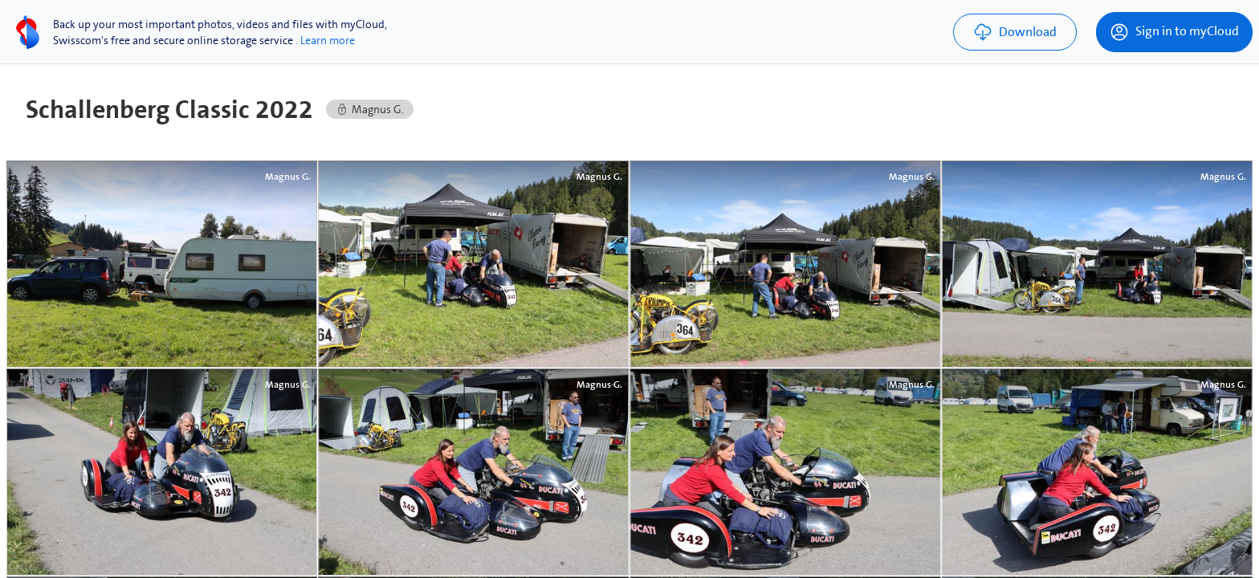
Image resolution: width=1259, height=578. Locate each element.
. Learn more (325, 40)
